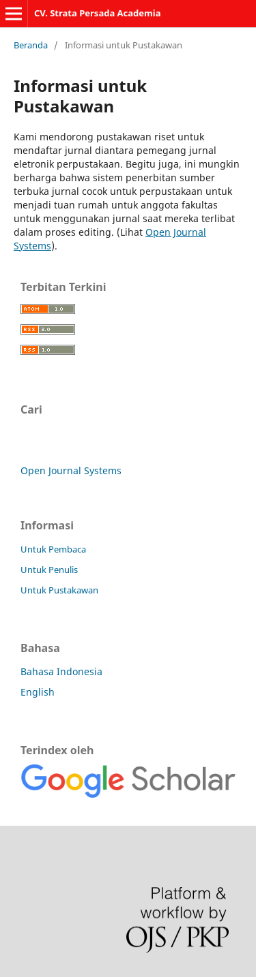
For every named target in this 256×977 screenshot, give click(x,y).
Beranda (31, 45)
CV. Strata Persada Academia (97, 13)
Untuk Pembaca (53, 549)
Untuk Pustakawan (59, 590)
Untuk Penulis (49, 569)
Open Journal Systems (71, 470)
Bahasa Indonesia (61, 671)
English (37, 691)
